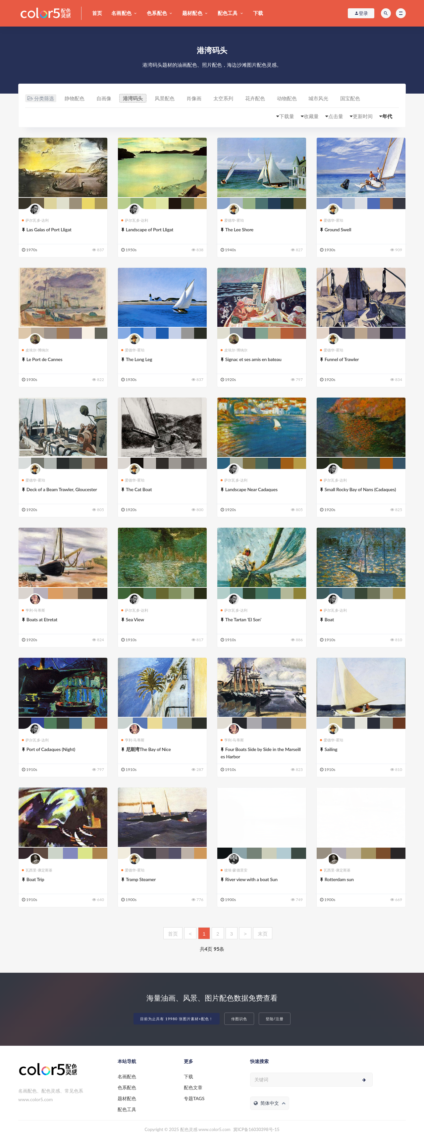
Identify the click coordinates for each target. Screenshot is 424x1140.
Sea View (135, 619)
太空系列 (223, 98)
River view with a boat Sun (251, 879)
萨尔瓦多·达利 (35, 220)
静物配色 (74, 98)
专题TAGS (194, 1098)
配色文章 (193, 1087)
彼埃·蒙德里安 (234, 870)
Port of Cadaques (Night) (50, 749)
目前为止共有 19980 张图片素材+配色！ (176, 1019)
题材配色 (192, 13)
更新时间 (363, 116)
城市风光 (318, 98)
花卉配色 (255, 98)
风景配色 (165, 98)
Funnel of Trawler (342, 359)
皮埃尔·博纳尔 (35, 350)
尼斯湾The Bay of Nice (148, 749)
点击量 (335, 116)
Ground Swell (338, 229)
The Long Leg (139, 359)
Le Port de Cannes (44, 359)
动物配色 (287, 98)
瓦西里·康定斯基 (37, 870)
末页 (263, 934)
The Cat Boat (139, 489)
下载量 (286, 116)
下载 (258, 13)
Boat (329, 619)
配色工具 (228, 13)
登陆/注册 (275, 1019)
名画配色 (121, 13)
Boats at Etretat (41, 619)
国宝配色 (350, 98)
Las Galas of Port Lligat (49, 229)
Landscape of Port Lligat (149, 229)
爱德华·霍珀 (232, 220)
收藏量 (311, 116)
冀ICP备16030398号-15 (256, 1129)
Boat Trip (35, 879)
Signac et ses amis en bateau (253, 359)
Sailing (331, 749)
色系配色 (157, 13)
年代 (387, 116)
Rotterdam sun (339, 879)
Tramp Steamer (141, 879)
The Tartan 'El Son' (243, 619)
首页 (97, 13)
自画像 (103, 98)
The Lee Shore (239, 229)
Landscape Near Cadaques (251, 489)
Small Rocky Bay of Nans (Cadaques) (360, 489)
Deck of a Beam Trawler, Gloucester (61, 489)
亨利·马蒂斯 (33, 610)
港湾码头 (133, 98)
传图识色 (239, 1019)
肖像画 (193, 98)
